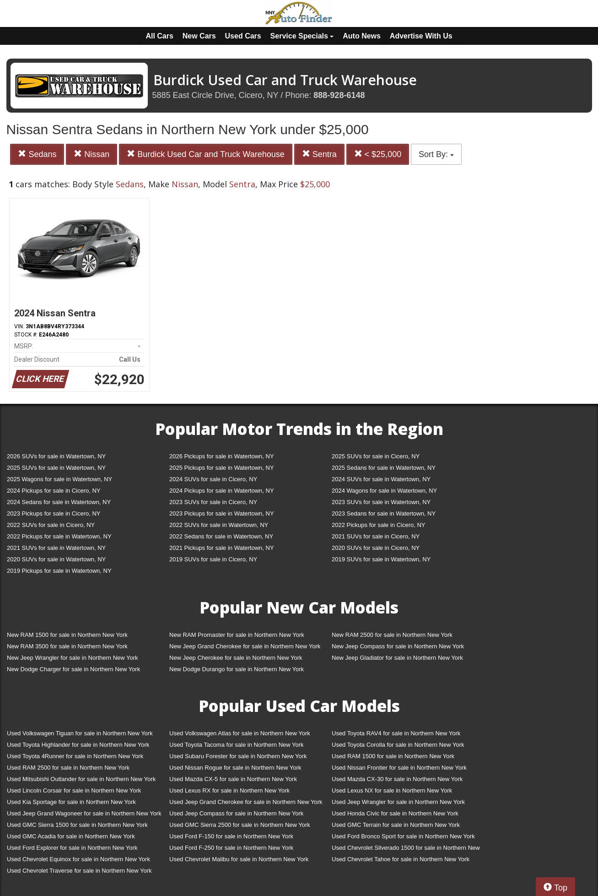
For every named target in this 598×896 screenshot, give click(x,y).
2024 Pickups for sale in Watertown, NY (221, 490)
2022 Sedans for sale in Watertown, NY (221, 536)
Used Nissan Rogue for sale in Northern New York (235, 767)
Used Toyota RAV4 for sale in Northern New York (396, 733)
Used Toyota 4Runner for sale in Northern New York (75, 756)
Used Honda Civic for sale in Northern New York (395, 813)
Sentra (319, 154)
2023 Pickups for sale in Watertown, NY (221, 513)
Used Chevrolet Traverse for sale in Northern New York (79, 870)
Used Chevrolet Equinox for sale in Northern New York (78, 859)
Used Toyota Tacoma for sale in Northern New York (236, 744)
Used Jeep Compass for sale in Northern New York (236, 813)
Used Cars (243, 36)
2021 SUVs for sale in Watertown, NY (56, 547)
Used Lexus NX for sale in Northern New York (392, 790)
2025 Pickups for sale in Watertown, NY (221, 467)
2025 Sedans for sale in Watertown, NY (384, 467)
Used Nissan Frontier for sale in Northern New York (399, 767)
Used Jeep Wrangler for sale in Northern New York (398, 801)
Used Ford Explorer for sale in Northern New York (72, 847)
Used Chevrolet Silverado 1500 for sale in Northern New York (406, 849)
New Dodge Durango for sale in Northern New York (236, 669)
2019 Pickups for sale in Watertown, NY (59, 570)
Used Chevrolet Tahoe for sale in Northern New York (400, 859)
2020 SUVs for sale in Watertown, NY (56, 559)
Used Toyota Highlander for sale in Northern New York (78, 744)
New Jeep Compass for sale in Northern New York (398, 646)
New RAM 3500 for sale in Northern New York (67, 646)
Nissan (91, 154)
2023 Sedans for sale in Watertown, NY (384, 513)
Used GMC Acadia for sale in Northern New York (71, 836)
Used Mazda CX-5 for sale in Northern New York (233, 779)
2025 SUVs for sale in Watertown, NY (56, 467)
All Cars (159, 36)
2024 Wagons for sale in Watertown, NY (384, 490)
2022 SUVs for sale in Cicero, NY (51, 524)
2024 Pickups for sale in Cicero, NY (53, 490)
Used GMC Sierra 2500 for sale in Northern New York (239, 824)
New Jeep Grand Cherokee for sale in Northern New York (244, 646)
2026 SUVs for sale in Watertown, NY (56, 456)
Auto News (362, 36)
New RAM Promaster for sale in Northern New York (236, 634)
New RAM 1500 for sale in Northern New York (67, 634)
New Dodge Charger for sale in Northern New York (73, 669)
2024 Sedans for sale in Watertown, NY (59, 502)
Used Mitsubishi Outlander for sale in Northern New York (81, 779)
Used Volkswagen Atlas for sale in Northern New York (239, 733)
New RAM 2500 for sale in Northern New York (392, 634)
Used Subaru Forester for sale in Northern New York (238, 756)
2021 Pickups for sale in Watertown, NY (221, 547)
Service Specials (302, 36)
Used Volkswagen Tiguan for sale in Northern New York (80, 733)
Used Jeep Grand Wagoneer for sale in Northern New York (84, 813)
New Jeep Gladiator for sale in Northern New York (397, 657)
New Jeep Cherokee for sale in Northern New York (235, 657)
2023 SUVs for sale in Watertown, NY (381, 502)
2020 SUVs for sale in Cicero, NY (376, 547)
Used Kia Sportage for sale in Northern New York (71, 801)
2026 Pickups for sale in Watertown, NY (221, 456)
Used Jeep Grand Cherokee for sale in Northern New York (246, 801)
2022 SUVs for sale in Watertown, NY (218, 524)
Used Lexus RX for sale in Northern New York (229, 790)
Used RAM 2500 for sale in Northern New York (68, 767)
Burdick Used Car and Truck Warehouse (205, 154)
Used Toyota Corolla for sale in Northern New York (398, 744)
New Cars (199, 36)
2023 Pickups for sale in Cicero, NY (53, 513)
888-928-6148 (339, 95)
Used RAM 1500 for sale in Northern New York (393, 756)
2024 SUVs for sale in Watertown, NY (381, 479)
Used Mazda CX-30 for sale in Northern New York (397, 779)
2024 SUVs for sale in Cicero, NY (213, 479)
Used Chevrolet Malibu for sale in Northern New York (238, 859)
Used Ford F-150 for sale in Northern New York (231, 836)
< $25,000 (378, 154)
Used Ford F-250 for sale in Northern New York (231, 847)
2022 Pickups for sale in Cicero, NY (378, 524)
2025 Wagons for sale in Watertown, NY (59, 479)
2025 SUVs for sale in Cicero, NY (376, 456)
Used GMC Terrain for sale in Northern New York (396, 824)
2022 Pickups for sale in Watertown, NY (59, 536)
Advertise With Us (421, 36)
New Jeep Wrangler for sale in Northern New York (72, 657)
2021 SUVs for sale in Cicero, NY (376, 536)
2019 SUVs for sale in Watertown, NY (381, 559)
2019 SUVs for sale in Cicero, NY (213, 559)
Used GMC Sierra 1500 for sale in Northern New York (77, 824)
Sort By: (436, 154)
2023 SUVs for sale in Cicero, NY (213, 502)
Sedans (37, 154)
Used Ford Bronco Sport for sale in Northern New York (403, 836)
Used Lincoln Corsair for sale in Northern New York (74, 790)
